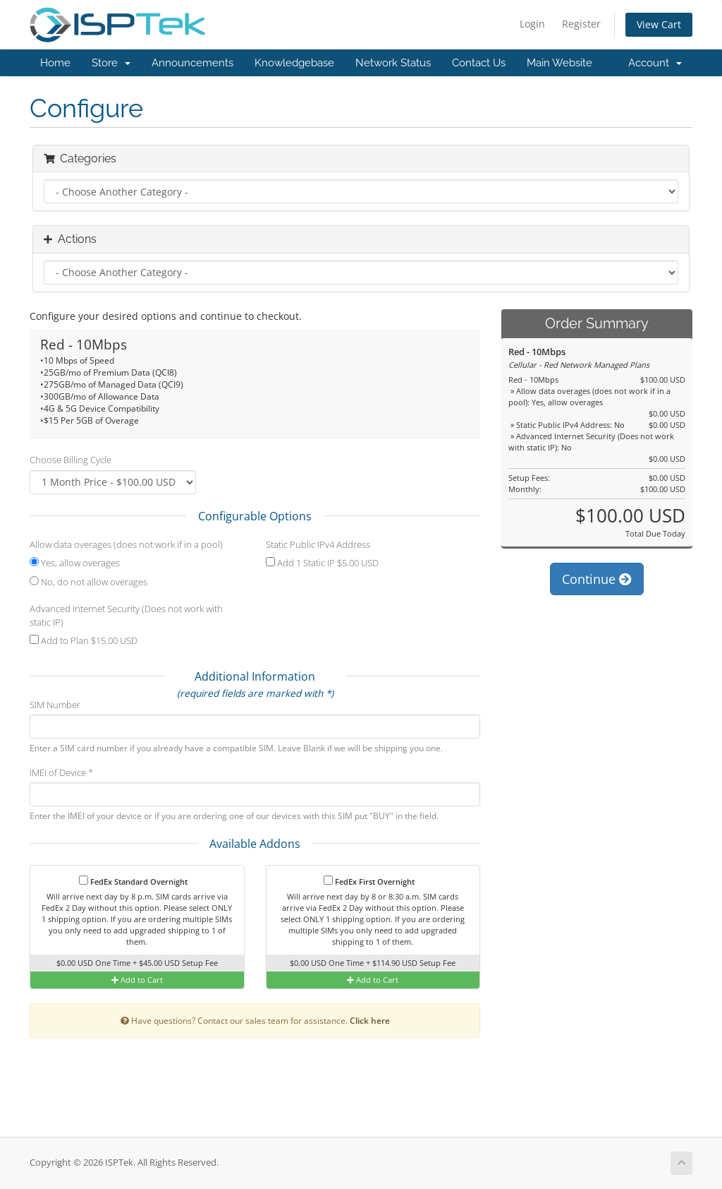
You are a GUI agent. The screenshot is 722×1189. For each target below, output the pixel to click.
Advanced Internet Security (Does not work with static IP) (126, 615)
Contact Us (479, 62)
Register (581, 23)
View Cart (659, 24)
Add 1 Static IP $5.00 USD (322, 562)
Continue (597, 578)
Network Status (393, 62)
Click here (370, 1020)
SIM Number (55, 704)
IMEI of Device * (61, 772)
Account (655, 62)
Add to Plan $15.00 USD (83, 640)
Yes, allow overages (75, 562)
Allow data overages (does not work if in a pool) (126, 544)
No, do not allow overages (88, 581)
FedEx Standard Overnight (133, 881)
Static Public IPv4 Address (318, 544)
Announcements (192, 62)
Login (532, 23)
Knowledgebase (294, 62)
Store (111, 62)
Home (55, 62)
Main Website (559, 62)
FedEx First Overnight (369, 881)
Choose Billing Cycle (70, 459)
